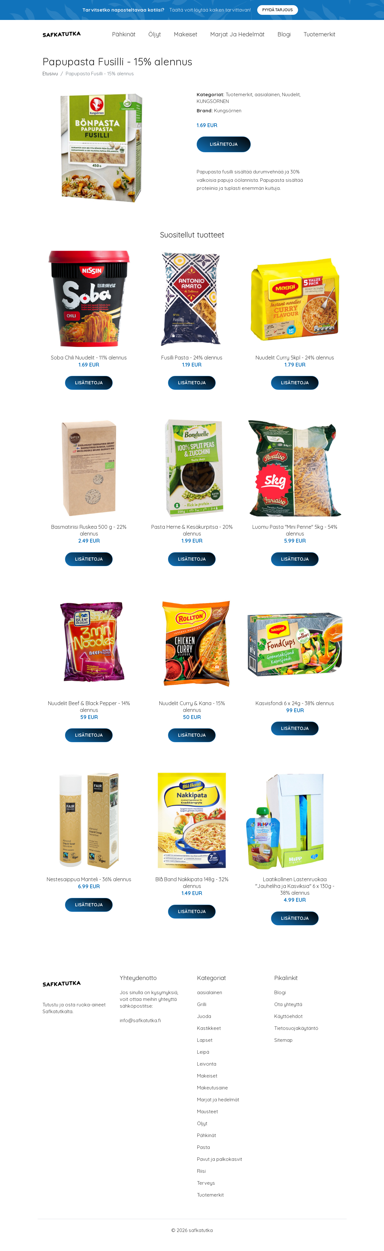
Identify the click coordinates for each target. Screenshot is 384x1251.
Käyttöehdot (288, 1026)
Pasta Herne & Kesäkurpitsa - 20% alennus (192, 539)
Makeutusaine (212, 1097)
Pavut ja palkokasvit (219, 1169)
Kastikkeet (209, 1038)
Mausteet (207, 1121)
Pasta (203, 1157)
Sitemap (283, 1050)
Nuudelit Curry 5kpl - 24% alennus (295, 367)
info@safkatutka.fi (140, 1030)
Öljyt (154, 39)
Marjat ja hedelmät (237, 39)
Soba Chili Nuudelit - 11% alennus (89, 367)
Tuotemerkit (319, 39)
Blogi (284, 39)
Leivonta (206, 1073)
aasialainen (267, 104)
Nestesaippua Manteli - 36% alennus (89, 889)
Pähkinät (124, 39)
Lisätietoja (224, 154)
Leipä (203, 1062)
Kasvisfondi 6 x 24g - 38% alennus (295, 713)
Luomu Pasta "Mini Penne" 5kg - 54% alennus (294, 539)
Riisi (201, 1181)
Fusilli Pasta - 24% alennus (191, 367)
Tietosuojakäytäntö (296, 1038)
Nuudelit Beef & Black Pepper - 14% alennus (89, 716)
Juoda (204, 1026)
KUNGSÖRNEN (213, 111)
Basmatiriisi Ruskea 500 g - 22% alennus (88, 539)
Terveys (206, 1193)
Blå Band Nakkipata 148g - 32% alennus (192, 892)
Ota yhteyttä (288, 1014)
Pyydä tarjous (277, 9)
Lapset (204, 1050)
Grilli (201, 1014)
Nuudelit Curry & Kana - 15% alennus (192, 716)
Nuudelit (291, 104)
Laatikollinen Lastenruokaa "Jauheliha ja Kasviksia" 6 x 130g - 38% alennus (294, 896)
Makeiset (185, 39)
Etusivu (50, 83)
